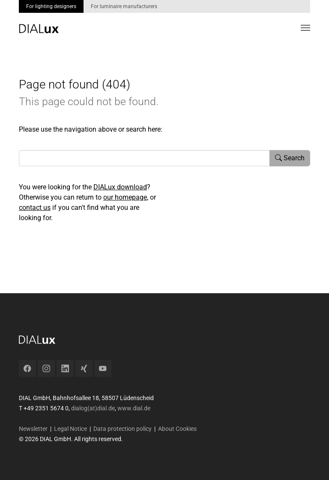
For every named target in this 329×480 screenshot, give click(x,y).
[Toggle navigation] (305, 28)
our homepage (125, 197)
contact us (35, 207)
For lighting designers (51, 6)
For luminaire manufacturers (124, 6)
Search (290, 158)
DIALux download (120, 187)
